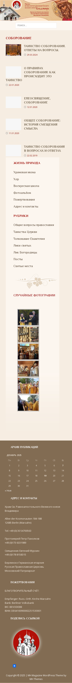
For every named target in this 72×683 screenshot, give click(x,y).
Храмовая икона (24, 172)
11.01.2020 (14, 133)
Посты (18, 259)
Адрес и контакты (25, 206)
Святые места (23, 266)
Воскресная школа (26, 186)
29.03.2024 (32, 54)
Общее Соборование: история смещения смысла (42, 124)
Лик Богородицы (25, 252)
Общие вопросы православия (33, 225)
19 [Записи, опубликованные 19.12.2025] (45, 475)
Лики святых (22, 245)
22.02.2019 (32, 155)
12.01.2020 (32, 107)
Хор (16, 179)
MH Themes (36, 679)
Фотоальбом (22, 193)
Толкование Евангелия (29, 239)
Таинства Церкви (25, 232)
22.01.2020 (14, 84)
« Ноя (8, 490)
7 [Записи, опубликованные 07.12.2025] (62, 465)
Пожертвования (24, 199)
